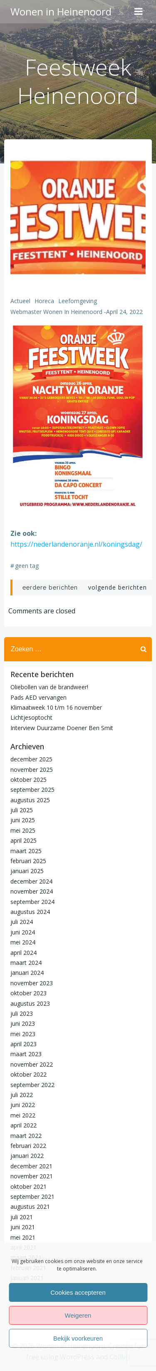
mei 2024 (22, 942)
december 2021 (31, 1166)
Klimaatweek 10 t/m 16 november (56, 707)
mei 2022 (22, 1115)
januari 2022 (27, 1156)
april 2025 (23, 840)
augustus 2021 (30, 1206)
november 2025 (31, 769)
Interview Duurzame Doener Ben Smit (61, 728)
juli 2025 (21, 810)
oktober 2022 (28, 1074)
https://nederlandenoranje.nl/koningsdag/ (76, 544)
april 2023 (23, 1044)
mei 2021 (22, 1237)
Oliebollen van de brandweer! (49, 687)
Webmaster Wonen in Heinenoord (56, 312)
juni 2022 (22, 1105)
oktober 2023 (28, 993)
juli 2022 (21, 1095)
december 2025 (31, 759)
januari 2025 (27, 871)
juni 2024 (22, 932)
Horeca (44, 301)
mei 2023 (22, 1034)
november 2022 (31, 1064)
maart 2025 (26, 851)
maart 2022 (26, 1136)
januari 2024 (27, 973)
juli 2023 (21, 1013)
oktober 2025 (28, 779)
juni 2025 (22, 820)
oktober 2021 (28, 1186)
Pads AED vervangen (38, 697)
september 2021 (32, 1196)
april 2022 (23, 1125)
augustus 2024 (30, 912)
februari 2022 (28, 1146)
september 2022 (32, 1085)
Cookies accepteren (78, 1292)
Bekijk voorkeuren (78, 1338)
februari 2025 (28, 861)
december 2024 (31, 881)
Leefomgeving (77, 301)
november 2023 (31, 983)
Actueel (20, 301)
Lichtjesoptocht (31, 717)
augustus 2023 (30, 1003)
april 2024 (23, 953)
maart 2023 (26, 1054)
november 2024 (31, 891)
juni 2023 (22, 1023)
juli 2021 (21, 1217)
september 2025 (32, 789)
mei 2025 (22, 830)
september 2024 (32, 902)
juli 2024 (21, 922)
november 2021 (31, 1176)
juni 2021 (22, 1227)
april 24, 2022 (124, 312)
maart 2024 (26, 963)
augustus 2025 (30, 800)
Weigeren (78, 1315)
